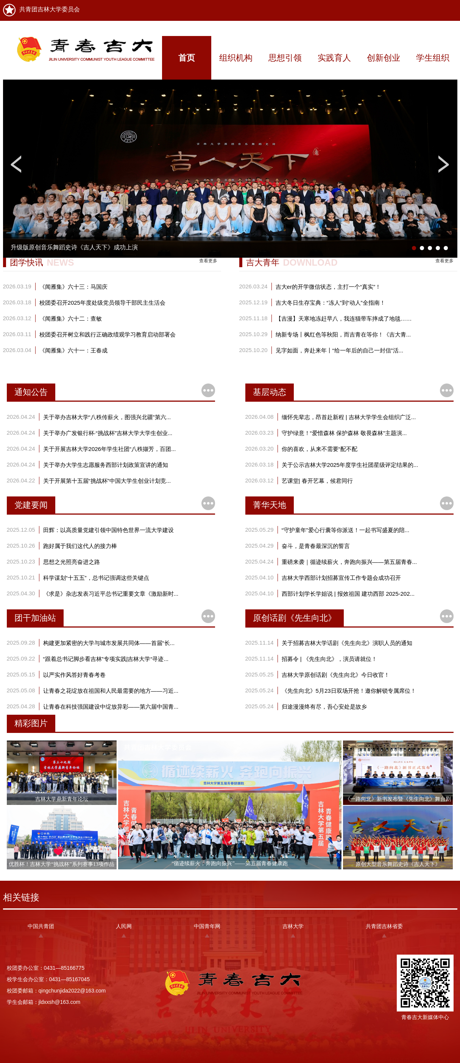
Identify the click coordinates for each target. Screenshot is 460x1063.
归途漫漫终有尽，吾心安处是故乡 (324, 706)
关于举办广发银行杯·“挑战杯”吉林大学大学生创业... (108, 433)
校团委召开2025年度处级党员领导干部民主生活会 (102, 302)
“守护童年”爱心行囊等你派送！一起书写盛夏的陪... (346, 530)
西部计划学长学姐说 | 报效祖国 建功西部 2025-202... (348, 593)
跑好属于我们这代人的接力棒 (80, 546)
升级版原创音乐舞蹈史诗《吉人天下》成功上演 (74, 247)
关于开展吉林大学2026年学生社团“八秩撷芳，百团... (109, 449)
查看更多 (208, 260)
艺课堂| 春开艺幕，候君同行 (317, 480)
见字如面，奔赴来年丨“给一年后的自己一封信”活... (340, 350)
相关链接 (21, 897)
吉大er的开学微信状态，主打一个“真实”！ (328, 286)
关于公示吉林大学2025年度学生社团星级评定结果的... (350, 465)
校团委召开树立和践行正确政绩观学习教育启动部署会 (107, 334)
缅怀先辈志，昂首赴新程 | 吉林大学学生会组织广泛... (349, 417)
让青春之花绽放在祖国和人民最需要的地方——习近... (111, 690)
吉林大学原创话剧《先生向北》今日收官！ (336, 675)
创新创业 (383, 58)
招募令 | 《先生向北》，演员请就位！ (329, 659)
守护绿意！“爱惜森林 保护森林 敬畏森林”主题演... (344, 433)
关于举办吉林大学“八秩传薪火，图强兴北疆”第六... (107, 417)
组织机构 (236, 58)
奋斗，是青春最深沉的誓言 (316, 546)
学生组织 (432, 58)
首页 (186, 58)
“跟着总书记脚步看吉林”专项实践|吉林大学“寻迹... (105, 659)
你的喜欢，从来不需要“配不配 (319, 449)
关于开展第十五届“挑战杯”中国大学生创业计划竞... (107, 480)
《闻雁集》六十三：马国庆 (73, 286)
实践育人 (334, 58)
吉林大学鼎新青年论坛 (61, 799)
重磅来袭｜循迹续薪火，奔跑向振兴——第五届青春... (349, 562)
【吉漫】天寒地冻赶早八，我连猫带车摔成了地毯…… (344, 318)
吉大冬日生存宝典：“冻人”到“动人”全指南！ (330, 302)
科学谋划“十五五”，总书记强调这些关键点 (96, 578)
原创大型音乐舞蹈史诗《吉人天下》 (398, 864)
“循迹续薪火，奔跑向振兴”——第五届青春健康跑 (229, 863)
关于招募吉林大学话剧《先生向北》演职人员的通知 (347, 643)
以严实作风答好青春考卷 (74, 675)
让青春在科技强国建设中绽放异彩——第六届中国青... (111, 706)
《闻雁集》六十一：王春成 (73, 350)
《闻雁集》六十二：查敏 (70, 318)
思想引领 (285, 58)
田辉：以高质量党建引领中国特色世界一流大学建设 (108, 530)
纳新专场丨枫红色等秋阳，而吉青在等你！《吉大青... (343, 334)
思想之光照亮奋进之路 (71, 562)
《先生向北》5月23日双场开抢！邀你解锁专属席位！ (349, 690)
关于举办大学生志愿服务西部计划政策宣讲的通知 (105, 465)
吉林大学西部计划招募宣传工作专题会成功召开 (341, 578)
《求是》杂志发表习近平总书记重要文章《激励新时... (111, 593)
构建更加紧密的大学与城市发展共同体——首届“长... (109, 643)
